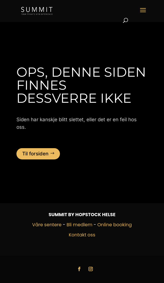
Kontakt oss (82, 234)
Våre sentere (47, 224)
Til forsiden (35, 154)
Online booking (114, 224)
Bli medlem (80, 224)
